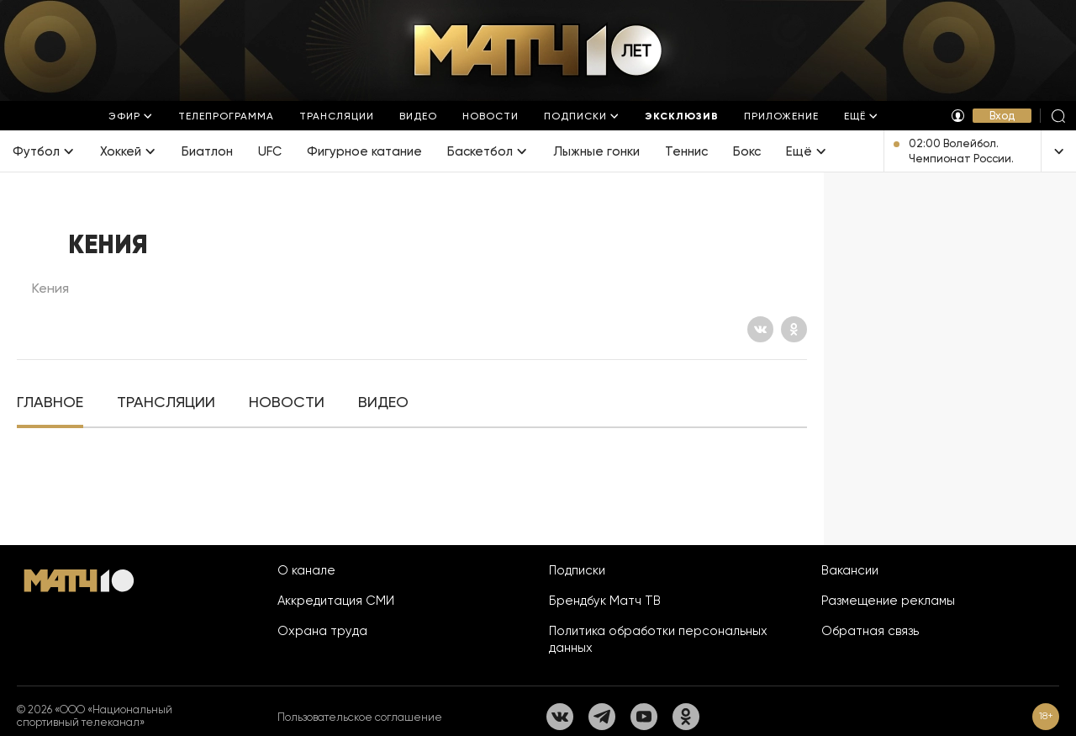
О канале (306, 570)
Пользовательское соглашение (359, 717)
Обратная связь (870, 630)
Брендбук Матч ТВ (605, 600)
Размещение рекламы (888, 600)
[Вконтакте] (760, 329)
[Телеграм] (601, 716)
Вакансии (849, 570)
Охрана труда (322, 630)
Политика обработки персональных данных (658, 639)
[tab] (50, 402)
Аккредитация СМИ (335, 600)
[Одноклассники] (794, 329)
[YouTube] (643, 716)
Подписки (577, 570)
